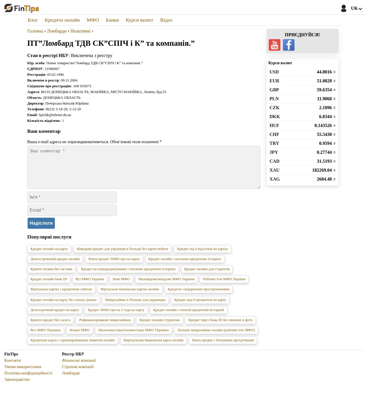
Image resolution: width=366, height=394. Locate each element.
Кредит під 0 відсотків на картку (202, 256)
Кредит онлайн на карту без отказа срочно (64, 307)
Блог (33, 20)
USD (274, 71)
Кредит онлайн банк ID (49, 286)
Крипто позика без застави (51, 276)
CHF (274, 134)
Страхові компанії (78, 373)
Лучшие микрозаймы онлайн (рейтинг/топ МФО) (216, 337)
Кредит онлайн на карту (49, 256)
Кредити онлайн (62, 20)
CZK (275, 107)
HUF (274, 125)
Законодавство (17, 386)
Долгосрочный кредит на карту (55, 317)
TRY (274, 143)
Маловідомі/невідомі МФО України (166, 286)
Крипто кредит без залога (51, 327)
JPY (274, 152)
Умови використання (22, 373)
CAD (275, 161)
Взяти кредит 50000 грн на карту (114, 266)
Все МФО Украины (46, 337)
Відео (166, 20)
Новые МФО (80, 337)
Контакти (12, 367)
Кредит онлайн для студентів (207, 276)
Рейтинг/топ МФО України (224, 286)
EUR (274, 80)
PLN (274, 98)
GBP (274, 89)
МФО (93, 20)
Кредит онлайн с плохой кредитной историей (188, 317)
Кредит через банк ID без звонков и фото (220, 327)
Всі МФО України (90, 286)
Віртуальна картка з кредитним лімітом (61, 296)
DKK (275, 116)
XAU (275, 170)
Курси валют (139, 20)
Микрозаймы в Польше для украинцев (135, 307)
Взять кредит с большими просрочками (223, 347)
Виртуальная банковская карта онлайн (153, 347)
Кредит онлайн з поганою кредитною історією (185, 266)
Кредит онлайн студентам (159, 327)
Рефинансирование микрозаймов (105, 327)
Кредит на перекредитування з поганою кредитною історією (128, 276)
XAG (275, 179)
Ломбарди (71, 380)
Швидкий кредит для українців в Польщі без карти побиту (122, 256)
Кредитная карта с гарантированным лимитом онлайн (73, 347)
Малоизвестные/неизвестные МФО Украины (133, 337)
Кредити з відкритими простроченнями (199, 296)
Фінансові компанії (79, 367)
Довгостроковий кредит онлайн (55, 266)
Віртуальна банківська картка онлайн (130, 296)
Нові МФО (121, 286)
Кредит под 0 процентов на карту (200, 307)
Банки (112, 20)
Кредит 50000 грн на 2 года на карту (116, 317)
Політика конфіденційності (28, 380)
